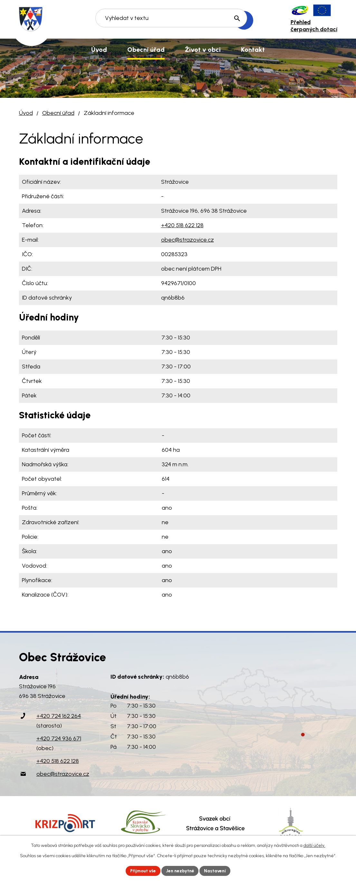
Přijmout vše (142, 870)
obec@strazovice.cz (187, 239)
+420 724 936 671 (58, 738)
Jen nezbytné (180, 870)
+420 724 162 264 (58, 716)
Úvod (26, 112)
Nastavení (216, 870)
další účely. (314, 845)
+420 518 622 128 (182, 225)
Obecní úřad (58, 112)
